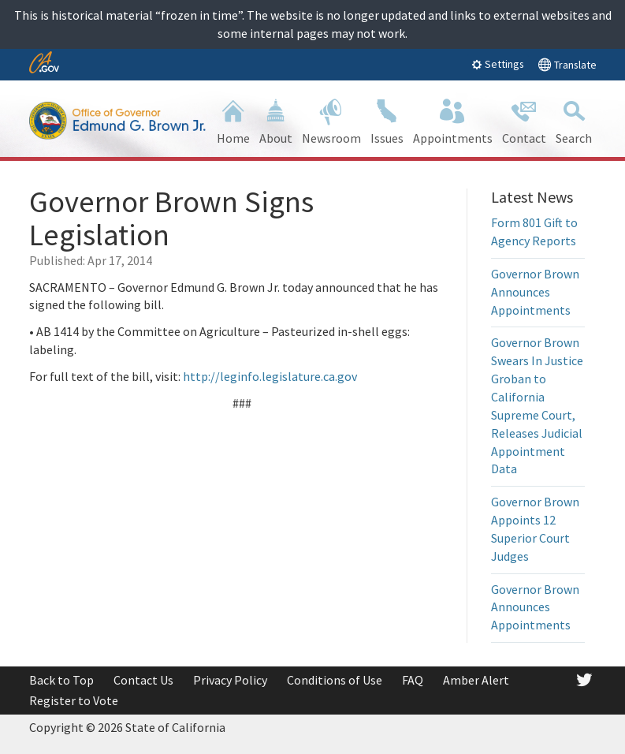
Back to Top (61, 680)
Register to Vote (73, 700)
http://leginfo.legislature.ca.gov (270, 376)
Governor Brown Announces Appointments (535, 292)
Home (233, 120)
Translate (567, 64)
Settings (497, 64)
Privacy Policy (230, 680)
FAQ (412, 680)
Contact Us (143, 680)
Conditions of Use (334, 680)
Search (574, 120)
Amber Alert (476, 680)
